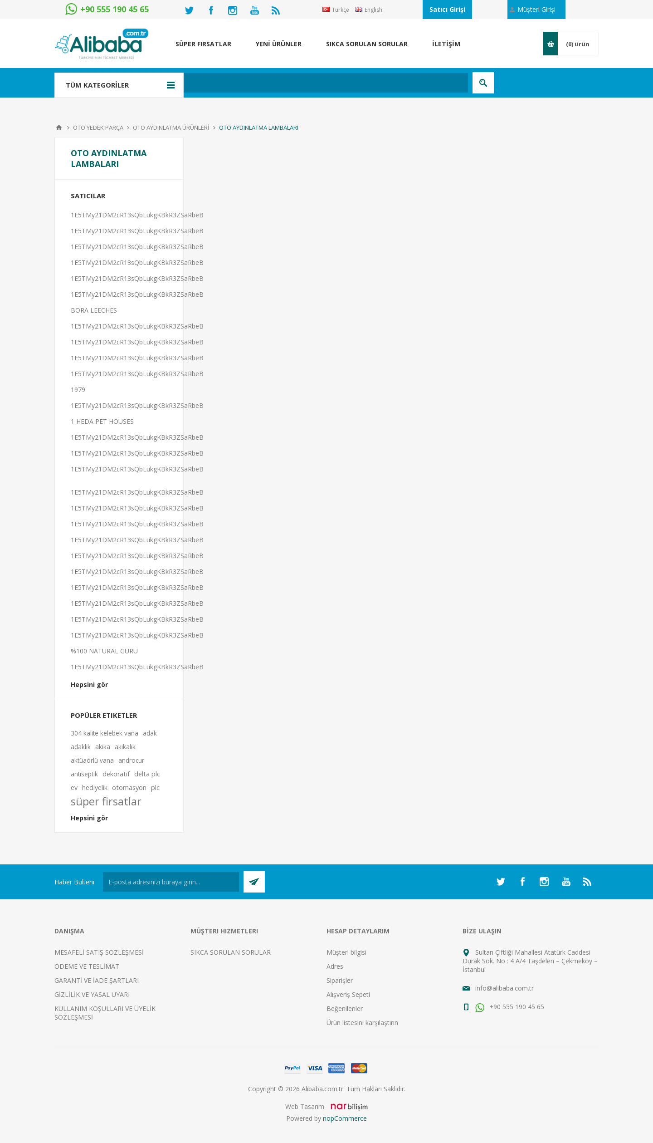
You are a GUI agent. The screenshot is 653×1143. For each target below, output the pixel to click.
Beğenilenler (344, 1008)
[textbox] (278, 83)
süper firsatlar (106, 801)
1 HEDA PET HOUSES (102, 421)
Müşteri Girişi (536, 9)
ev (74, 787)
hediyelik (94, 787)
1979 (78, 389)
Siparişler (339, 980)
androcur (131, 760)
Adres (334, 966)
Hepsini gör (89, 684)
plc (155, 787)
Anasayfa (58, 127)
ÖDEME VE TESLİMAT (86, 966)
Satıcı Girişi (447, 9)
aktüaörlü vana (92, 760)
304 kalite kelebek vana (104, 733)
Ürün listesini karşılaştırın (362, 1022)
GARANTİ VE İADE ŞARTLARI (96, 980)
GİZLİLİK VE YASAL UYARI (92, 994)
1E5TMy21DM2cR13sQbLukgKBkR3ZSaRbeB (137, 215)
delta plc (147, 774)
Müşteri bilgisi (346, 952)
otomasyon (129, 787)
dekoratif (116, 774)
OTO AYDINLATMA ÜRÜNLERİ (171, 127)
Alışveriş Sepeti (348, 994)
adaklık (81, 746)
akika (102, 746)
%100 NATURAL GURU (104, 651)
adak (150, 733)
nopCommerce (345, 1118)
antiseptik (84, 774)
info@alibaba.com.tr (504, 988)
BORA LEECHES (94, 310)
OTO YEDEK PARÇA (98, 127)
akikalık (125, 746)
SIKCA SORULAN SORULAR (230, 952)
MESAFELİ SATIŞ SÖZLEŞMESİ (99, 952)
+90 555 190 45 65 (509, 1006)
